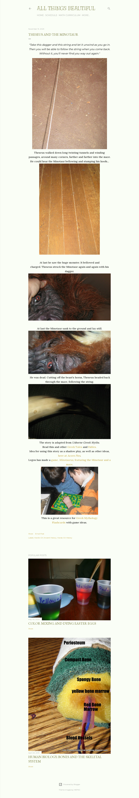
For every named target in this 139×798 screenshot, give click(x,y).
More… (86, 15)
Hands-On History (64, 538)
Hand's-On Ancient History (45, 538)
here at (69, 455)
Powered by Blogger (69, 784)
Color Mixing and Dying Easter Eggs (62, 623)
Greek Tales (74, 447)
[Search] (109, 8)
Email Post (39, 534)
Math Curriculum (69, 15)
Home (40, 15)
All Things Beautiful (66, 8)
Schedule (51, 15)
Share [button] (30, 534)
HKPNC (77, 790)
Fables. (92, 447)
